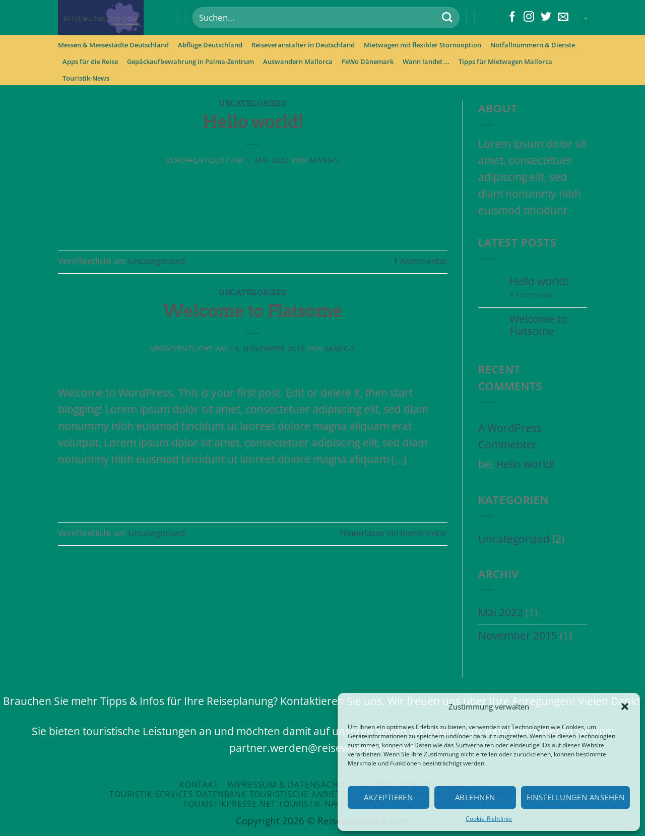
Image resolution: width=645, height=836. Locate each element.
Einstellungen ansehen (575, 797)
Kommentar (420, 261)
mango (324, 160)
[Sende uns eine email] (563, 17)
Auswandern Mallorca (298, 61)
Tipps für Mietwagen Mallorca (505, 61)
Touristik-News (85, 78)
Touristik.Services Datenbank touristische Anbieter (230, 794)
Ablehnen (475, 797)
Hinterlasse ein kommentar (393, 533)
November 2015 (517, 635)
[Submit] (447, 18)
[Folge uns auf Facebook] (512, 17)
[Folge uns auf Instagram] (529, 17)
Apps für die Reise (90, 61)
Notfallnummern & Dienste (532, 44)
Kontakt (199, 784)
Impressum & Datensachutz (291, 784)
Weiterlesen (253, 216)
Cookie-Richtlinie (489, 818)
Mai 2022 (500, 612)
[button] (625, 706)
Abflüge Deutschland (210, 44)
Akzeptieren (388, 797)
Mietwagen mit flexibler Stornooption (422, 44)
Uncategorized (252, 103)
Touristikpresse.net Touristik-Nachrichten (283, 803)
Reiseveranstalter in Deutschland (303, 44)
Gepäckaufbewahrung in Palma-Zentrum (190, 61)
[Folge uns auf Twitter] (546, 17)
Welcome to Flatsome (252, 311)
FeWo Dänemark (368, 61)
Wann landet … (426, 61)
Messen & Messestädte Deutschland (113, 44)
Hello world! (252, 122)
